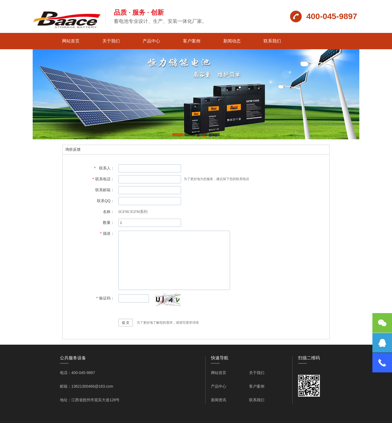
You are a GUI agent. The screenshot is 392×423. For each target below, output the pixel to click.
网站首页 (70, 41)
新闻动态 (232, 41)
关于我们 (111, 41)
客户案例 (191, 41)
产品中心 (151, 41)
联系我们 (272, 41)
